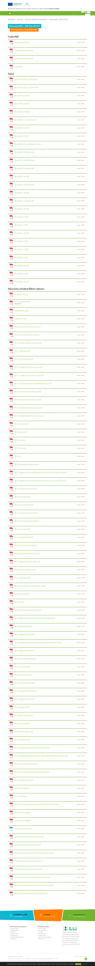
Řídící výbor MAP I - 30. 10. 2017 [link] (23, 233)
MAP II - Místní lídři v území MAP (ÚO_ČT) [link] (26, 715)
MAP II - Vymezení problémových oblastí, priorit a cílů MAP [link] (31, 610)
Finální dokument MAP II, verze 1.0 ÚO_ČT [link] (26, 58)
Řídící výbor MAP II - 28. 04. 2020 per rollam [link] (27, 160)
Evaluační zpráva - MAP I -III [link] (22, 294)
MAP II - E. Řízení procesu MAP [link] (23, 788)
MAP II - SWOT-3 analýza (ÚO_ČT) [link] (24, 594)
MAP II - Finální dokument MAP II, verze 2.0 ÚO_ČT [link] (29, 513)
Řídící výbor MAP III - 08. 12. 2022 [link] (24, 103)
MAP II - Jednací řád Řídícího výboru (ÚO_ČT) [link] (27, 683)
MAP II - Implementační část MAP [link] (24, 707)
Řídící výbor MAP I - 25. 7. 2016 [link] (23, 273)
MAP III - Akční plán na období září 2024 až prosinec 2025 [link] (31, 327)
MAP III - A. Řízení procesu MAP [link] (23, 424)
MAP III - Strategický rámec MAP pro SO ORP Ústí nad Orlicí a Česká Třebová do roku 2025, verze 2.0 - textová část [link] (44, 480)
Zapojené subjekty (14, 930)
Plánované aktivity (27, 13)
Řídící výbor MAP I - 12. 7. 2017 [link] (23, 241)
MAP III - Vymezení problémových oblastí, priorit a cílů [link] (30, 464)
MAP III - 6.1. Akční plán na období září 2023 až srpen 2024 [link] (31, 391)
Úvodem (10, 13)
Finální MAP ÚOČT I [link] (20, 66)
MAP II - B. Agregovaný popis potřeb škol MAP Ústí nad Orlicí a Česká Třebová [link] (36, 748)
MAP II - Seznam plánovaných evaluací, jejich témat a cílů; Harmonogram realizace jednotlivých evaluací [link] (44, 642)
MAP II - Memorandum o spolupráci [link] (25, 812)
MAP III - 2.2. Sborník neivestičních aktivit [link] (26, 359)
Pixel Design (85, 956)
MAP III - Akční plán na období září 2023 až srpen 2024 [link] (30, 335)
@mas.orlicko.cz (83, 914)
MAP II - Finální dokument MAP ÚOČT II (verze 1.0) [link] (29, 691)
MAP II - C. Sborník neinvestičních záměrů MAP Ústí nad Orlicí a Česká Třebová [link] (37, 772)
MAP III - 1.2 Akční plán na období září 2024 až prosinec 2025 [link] (32, 343)
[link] (11, 43)
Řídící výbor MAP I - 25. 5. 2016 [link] (23, 282)
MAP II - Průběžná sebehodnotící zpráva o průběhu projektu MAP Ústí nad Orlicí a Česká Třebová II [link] (42, 804)
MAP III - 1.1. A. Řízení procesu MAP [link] (24, 301)
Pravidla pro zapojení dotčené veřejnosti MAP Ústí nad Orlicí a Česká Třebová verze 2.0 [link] (39, 853)
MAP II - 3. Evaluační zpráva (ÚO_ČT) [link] (25, 578)
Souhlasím (77, 964)
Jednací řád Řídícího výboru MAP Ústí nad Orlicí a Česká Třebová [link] (33, 837)
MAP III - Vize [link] (18, 456)
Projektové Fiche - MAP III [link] (22, 318)
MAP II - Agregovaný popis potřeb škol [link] (25, 626)
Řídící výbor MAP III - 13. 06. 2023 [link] (24, 95)
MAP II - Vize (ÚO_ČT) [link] (21, 602)
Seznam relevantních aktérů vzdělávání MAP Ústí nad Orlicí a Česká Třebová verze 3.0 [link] (39, 885)
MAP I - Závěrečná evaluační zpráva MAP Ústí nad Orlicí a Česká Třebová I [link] (35, 893)
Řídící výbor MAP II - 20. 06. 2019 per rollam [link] (27, 184)
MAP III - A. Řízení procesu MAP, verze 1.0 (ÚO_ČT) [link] (28, 488)
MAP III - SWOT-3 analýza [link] (22, 448)
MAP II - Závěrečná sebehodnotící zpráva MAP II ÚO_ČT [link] (30, 521)
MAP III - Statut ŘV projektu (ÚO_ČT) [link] (25, 497)
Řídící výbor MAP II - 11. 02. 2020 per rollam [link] (27, 168)
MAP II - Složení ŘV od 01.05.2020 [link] (24, 723)
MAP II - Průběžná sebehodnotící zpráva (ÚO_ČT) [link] (28, 658)
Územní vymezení (14, 928)
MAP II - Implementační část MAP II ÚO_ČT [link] (27, 537)
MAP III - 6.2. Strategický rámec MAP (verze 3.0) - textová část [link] (32, 408)
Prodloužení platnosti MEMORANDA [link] (25, 820)
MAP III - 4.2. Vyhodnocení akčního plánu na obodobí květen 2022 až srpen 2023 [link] (37, 383)
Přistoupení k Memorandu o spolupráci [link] (25, 828)
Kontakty (80, 13)
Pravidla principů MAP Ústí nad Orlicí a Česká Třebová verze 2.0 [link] (32, 861)
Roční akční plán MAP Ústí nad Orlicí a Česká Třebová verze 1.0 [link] (32, 869)
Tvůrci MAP (73, 13)
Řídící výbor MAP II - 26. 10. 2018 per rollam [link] (27, 201)
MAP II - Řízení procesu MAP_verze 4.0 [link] (25, 675)
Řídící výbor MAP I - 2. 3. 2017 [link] (23, 257)
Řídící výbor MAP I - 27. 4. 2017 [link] (23, 249)
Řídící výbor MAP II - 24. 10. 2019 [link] (24, 176)
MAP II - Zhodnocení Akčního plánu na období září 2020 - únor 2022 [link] (34, 586)
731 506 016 (47, 914)
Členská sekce (13, 938)
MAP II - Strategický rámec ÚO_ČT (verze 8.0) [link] (27, 699)
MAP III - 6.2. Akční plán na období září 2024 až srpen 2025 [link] (31, 399)
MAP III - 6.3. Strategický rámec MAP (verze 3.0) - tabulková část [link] (33, 416)
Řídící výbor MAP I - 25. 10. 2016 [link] (23, 265)
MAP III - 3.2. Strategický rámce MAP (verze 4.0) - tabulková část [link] (33, 375)
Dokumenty (66, 13)
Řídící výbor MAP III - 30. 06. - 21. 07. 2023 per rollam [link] (30, 87)
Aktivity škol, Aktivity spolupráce (17, 937)
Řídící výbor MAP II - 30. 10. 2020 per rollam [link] (27, 152)
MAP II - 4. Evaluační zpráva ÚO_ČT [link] (24, 529)
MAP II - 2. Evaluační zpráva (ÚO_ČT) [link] (25, 667)
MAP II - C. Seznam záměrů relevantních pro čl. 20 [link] (29, 764)
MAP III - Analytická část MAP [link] (23, 432)
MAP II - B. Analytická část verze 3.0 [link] (25, 739)
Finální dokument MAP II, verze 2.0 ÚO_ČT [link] (26, 50)
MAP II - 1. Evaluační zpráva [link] (22, 796)
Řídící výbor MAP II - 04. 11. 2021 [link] (23, 136)
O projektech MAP (17, 13)
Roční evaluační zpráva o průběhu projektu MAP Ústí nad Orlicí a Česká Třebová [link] (37, 877)
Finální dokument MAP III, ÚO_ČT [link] (24, 42)
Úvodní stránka (11, 19)
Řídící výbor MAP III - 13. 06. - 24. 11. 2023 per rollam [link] (29, 79)
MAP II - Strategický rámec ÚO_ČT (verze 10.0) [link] (27, 634)
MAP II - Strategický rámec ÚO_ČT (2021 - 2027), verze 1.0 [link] (31, 561)
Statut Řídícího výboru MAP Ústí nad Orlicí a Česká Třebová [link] (31, 845)
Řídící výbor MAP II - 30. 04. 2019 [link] (24, 192)
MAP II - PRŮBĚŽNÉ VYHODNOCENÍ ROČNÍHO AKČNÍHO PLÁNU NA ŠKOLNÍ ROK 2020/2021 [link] (41, 618)
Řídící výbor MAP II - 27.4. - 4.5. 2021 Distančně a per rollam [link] (31, 144)
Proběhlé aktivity (37, 13)
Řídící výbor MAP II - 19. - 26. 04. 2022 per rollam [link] (28, 120)
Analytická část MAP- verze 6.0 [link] (23, 310)
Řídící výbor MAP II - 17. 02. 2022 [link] (24, 128)
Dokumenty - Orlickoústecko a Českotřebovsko (36, 19)
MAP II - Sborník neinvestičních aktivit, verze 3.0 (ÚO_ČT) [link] (30, 553)
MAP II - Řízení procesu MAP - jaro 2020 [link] (26, 731)
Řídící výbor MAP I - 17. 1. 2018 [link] (23, 225)
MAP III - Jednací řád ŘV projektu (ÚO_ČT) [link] (26, 505)
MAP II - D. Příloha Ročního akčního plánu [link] (26, 780)
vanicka (75, 914)
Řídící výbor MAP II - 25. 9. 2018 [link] (23, 209)
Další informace (86, 964)
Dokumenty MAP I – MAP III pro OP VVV (58, 19)
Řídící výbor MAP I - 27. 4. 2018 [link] (23, 217)
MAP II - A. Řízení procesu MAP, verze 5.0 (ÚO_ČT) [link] (28, 545)
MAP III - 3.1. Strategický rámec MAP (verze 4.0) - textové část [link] (32, 367)
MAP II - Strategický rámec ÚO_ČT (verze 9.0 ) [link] (27, 650)
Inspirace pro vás (58, 13)
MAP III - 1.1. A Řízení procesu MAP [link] (24, 351)
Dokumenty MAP (14, 933)
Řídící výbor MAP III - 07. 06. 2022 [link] (24, 112)
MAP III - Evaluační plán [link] (21, 440)
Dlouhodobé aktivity (47, 13)
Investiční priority (14, 935)
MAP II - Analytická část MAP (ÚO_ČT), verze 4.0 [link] (28, 569)
